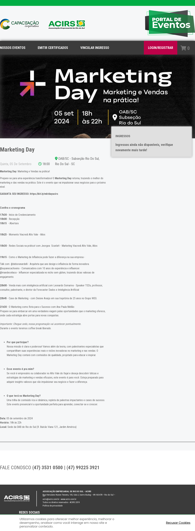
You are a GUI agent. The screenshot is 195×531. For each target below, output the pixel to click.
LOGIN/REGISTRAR (160, 48)
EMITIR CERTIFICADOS (53, 48)
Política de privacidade (52, 505)
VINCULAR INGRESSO (94, 48)
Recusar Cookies (178, 523)
